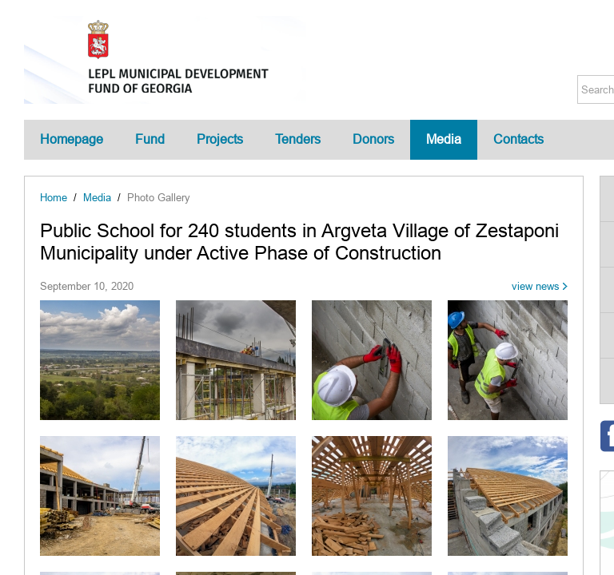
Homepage (71, 139)
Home (53, 198)
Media (443, 139)
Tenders (298, 139)
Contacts (518, 139)
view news (536, 286)
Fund (150, 139)
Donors (373, 139)
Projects (220, 139)
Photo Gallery (158, 198)
